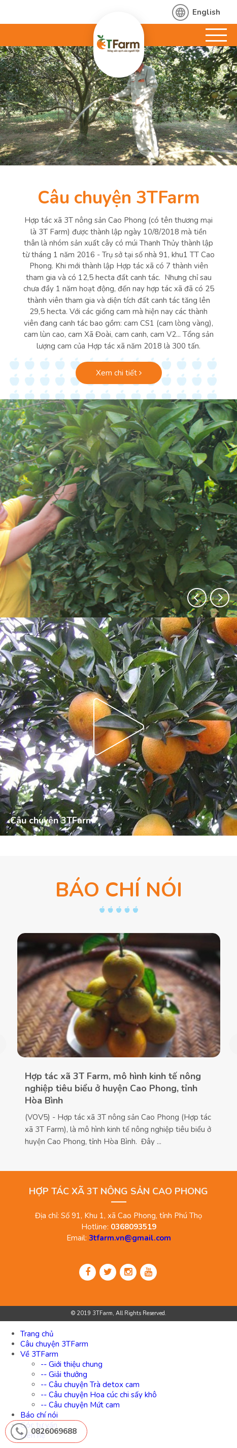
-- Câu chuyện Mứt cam (80, 1405)
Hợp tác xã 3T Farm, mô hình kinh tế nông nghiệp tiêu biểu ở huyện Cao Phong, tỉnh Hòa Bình (113, 1089)
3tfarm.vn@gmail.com (130, 1238)
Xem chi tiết (119, 373)
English (206, 12)
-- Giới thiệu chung (72, 1364)
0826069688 (54, 1431)
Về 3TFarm (39, 1354)
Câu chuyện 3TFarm (119, 198)
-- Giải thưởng (64, 1374)
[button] (197, 597)
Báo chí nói (39, 1415)
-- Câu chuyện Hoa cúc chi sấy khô (99, 1395)
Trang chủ (36, 1334)
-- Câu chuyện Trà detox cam (90, 1385)
